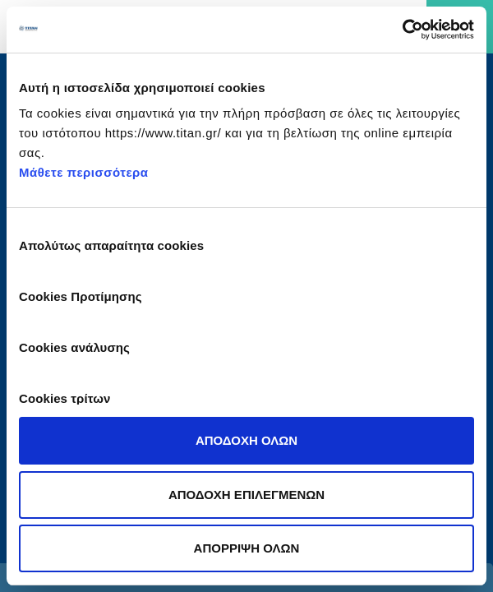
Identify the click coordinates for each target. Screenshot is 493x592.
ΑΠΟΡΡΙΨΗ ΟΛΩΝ (247, 548)
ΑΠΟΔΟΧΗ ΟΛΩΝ (246, 440)
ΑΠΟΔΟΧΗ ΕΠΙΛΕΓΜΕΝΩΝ (246, 495)
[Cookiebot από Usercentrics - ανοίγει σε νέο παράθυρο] (402, 29)
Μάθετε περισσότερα (84, 172)
